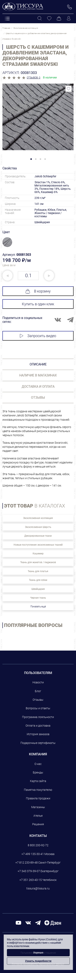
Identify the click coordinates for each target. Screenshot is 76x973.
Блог (38, 691)
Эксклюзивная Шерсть (38, 527)
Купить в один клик (38, 304)
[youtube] (18, 922)
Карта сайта (38, 781)
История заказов (38, 734)
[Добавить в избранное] (68, 89)
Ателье (38, 815)
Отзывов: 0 (33, 77)
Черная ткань (38, 597)
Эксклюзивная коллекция (38, 518)
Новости (38, 682)
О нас (38, 764)
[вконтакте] (28, 922)
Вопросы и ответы (38, 708)
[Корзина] (59, 18)
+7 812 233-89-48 (26, 862)
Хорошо (38, 952)
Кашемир (38, 553)
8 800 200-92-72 (38, 845)
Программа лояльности (38, 717)
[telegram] (38, 922)
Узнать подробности (38, 961)
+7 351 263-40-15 (30, 879)
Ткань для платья (38, 571)
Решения (38, 824)
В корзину (38, 291)
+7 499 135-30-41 (32, 854)
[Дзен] (52, 922)
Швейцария (38, 589)
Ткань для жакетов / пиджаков (38, 562)
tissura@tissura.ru (38, 888)
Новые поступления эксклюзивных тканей (38, 544)
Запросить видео (38, 336)
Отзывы (38, 699)
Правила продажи (38, 798)
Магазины (38, 807)
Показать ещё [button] (38, 606)
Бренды (38, 772)
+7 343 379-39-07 (29, 871)
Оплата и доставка (38, 725)
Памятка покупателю (38, 789)
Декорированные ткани (38, 535)
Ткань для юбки (38, 580)
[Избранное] (49, 18)
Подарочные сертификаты (38, 743)
